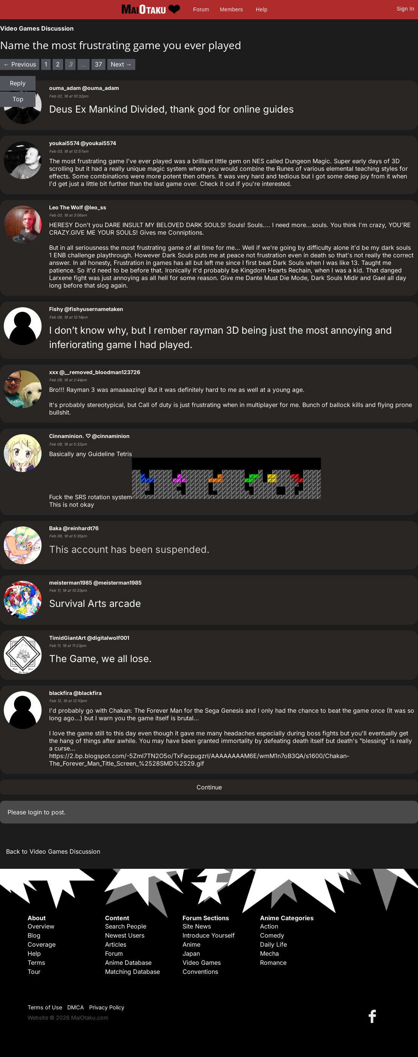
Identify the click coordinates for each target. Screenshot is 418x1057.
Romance (273, 962)
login (35, 812)
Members (231, 9)
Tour (34, 971)
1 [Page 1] (46, 64)
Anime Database (128, 962)
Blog (34, 935)
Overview (41, 926)
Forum (201, 9)
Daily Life (273, 944)
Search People (125, 926)
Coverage (42, 944)
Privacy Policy (106, 1007)
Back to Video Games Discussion (53, 851)
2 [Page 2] (58, 64)
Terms (36, 962)
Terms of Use (45, 1007)
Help (261, 9)
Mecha (269, 953)
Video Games (202, 962)
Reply (18, 83)
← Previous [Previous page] (19, 64)
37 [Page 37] (98, 64)
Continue (209, 787)
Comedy (272, 935)
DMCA (75, 1007)
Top (17, 99)
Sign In (405, 9)
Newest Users (124, 935)
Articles (115, 944)
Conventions (200, 971)
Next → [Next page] (121, 64)
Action (269, 926)
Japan (191, 953)
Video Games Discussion (37, 28)
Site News (197, 926)
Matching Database (132, 971)
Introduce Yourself (209, 935)
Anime (191, 944)
